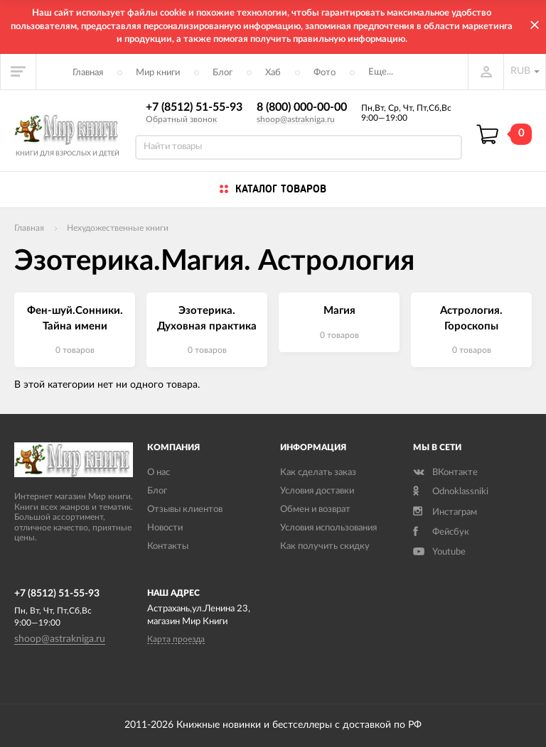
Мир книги (158, 72)
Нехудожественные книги (117, 228)
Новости (165, 528)
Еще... (380, 72)
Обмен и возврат (315, 509)
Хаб (273, 72)
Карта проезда (176, 639)
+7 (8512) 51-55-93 (194, 107)
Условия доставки (317, 491)
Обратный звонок (181, 119)
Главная (88, 72)
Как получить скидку (325, 546)
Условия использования (328, 528)
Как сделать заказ (318, 472)
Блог (222, 72)
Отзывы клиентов (185, 509)
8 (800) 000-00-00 (302, 107)
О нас (158, 472)
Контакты (167, 546)
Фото (325, 72)
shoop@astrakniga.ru (296, 119)
